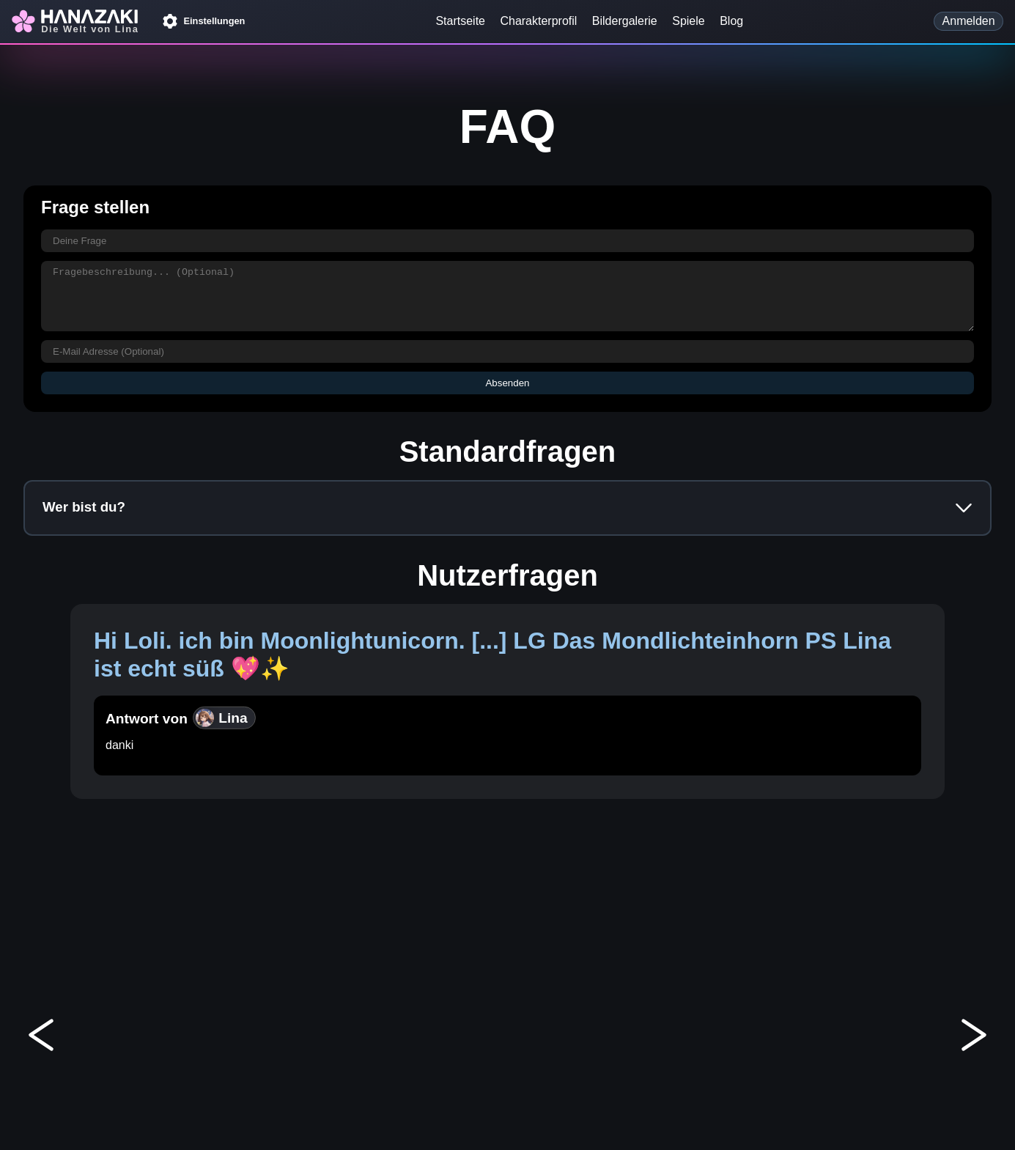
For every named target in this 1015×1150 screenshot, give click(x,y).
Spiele (688, 21)
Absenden (507, 382)
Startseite (460, 21)
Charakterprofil (538, 21)
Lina (221, 717)
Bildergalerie (624, 21)
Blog (731, 21)
